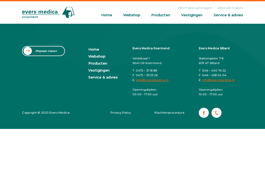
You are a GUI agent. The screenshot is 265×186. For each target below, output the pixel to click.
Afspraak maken (230, 8)
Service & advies (228, 15)
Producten (160, 15)
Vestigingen (191, 15)
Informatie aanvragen (195, 8)
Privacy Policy (121, 112)
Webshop (131, 15)
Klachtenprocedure (169, 112)
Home (106, 15)
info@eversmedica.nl (152, 80)
